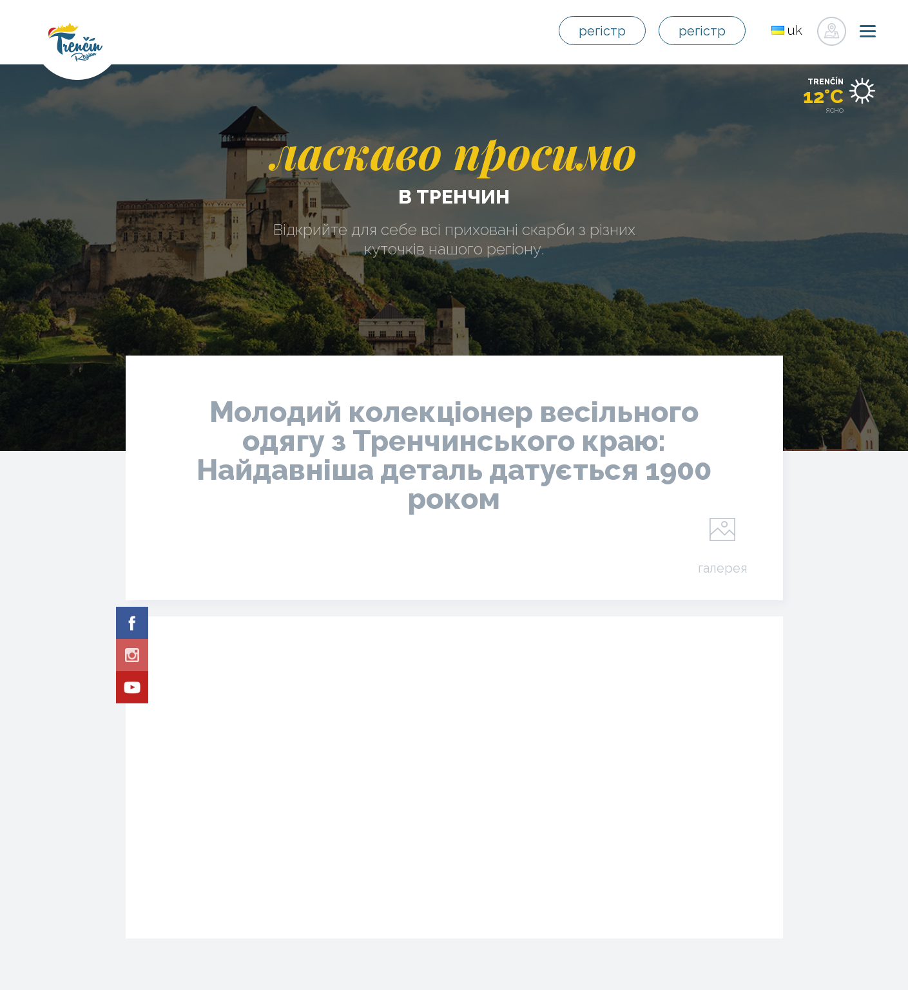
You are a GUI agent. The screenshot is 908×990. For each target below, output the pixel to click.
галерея (723, 567)
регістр (602, 31)
